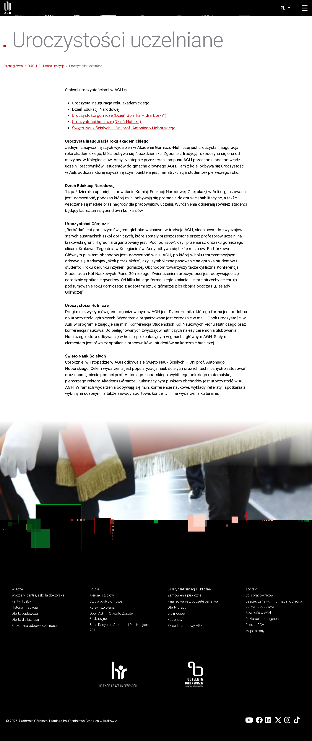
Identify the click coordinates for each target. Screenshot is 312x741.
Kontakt (251, 589)
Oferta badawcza (24, 613)
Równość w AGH (258, 613)
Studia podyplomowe (105, 601)
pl (284, 8)
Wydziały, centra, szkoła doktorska (37, 595)
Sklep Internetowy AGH (185, 626)
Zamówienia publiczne (184, 595)
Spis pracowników (259, 595)
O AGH (32, 66)
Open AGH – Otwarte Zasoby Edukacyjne (111, 616)
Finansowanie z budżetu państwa (192, 601)
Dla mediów (176, 613)
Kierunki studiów (101, 595)
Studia (94, 589)
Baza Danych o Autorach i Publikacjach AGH (119, 627)
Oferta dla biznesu (25, 620)
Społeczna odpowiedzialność (34, 626)
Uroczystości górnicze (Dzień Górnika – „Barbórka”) (119, 115)
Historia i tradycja (52, 66)
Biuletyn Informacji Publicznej (189, 589)
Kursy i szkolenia (102, 607)
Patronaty (174, 620)
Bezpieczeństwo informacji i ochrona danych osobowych (273, 604)
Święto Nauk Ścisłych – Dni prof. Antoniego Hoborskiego (124, 127)
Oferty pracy (176, 607)
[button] (305, 8)
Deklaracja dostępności (263, 619)
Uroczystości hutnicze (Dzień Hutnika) (106, 121)
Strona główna (13, 66)
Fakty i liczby (21, 601)
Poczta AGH (254, 625)
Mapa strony (255, 631)
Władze (17, 589)
